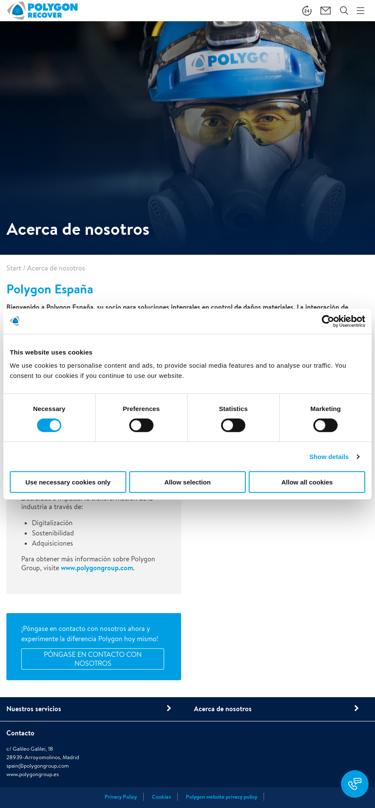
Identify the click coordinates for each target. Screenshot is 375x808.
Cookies (161, 796)
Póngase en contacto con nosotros (93, 659)
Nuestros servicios (33, 708)
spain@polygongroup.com (37, 765)
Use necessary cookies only (68, 482)
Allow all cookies (307, 482)
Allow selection (187, 482)
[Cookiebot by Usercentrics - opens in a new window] (328, 321)
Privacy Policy (121, 796)
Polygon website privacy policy (221, 796)
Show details (329, 456)
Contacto (20, 733)
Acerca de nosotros (223, 708)
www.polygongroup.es (32, 774)
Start (13, 268)
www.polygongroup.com (97, 567)
